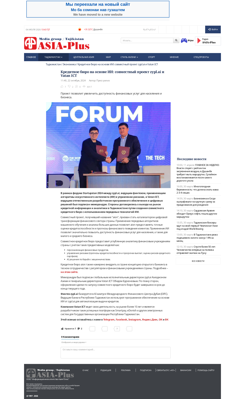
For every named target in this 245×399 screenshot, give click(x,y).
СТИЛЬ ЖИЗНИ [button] (129, 57)
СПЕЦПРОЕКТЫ (201, 57)
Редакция (105, 370)
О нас (85, 370)
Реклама (125, 370)
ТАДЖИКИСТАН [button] (53, 57)
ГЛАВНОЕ (31, 57)
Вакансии (185, 370)
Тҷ (148, 29)
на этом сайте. (69, 272)
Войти (213, 29)
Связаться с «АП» (166, 370)
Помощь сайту (206, 370)
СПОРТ (151, 57)
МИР (108, 57)
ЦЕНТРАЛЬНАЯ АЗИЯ (83, 57)
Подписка (145, 370)
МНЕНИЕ (174, 57)
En (152, 29)
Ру (144, 29)
